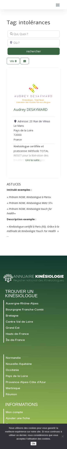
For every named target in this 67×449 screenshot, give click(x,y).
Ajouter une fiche (18, 417)
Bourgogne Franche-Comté (25, 309)
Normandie (13, 357)
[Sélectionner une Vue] (24, 61)
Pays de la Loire (17, 375)
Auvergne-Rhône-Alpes (22, 303)
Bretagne (12, 315)
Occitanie (12, 369)
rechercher (40, 51)
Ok (33, 443)
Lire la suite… (33, 160)
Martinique (13, 387)
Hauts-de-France (17, 333)
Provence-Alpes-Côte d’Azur (26, 381)
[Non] (62, 436)
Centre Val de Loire (19, 321)
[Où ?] (34, 42)
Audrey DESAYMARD (31, 109)
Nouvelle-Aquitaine (19, 363)
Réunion (11, 393)
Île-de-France (15, 339)
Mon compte (14, 411)
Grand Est (12, 327)
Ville (13, 61)
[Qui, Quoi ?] (34, 34)
